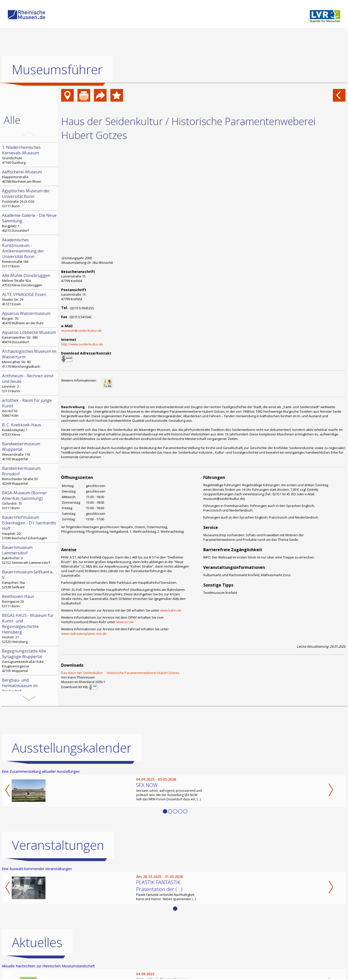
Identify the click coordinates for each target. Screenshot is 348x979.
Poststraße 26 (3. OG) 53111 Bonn (29, 198)
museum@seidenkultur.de (81, 330)
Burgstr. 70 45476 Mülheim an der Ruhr (29, 318)
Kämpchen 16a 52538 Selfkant (29, 579)
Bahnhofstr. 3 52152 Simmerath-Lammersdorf (29, 555)
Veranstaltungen (58, 845)
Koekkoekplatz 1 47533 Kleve (29, 429)
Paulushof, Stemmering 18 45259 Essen (29, 690)
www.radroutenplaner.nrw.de (84, 633)
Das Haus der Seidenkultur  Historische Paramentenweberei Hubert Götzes (120, 672)
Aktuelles (37, 942)
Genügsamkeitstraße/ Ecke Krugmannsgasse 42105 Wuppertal (29, 660)
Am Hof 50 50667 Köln (29, 408)
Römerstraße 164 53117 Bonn (29, 252)
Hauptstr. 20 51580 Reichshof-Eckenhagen (29, 527)
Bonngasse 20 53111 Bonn (29, 601)
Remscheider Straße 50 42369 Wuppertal (29, 475)
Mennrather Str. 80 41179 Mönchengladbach (29, 358)
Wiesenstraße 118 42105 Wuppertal (29, 451)
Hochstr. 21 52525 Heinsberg (29, 628)
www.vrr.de (125, 622)
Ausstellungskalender (72, 747)
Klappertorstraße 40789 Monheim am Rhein (29, 176)
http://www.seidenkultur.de (82, 344)
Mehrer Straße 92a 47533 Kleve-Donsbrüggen (29, 280)
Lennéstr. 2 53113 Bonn (29, 383)
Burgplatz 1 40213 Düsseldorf (29, 223)
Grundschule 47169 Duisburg (29, 155)
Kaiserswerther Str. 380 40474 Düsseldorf (29, 337)
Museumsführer (57, 69)
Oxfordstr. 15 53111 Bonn (29, 500)
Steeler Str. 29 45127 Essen (29, 299)
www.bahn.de (170, 610)
